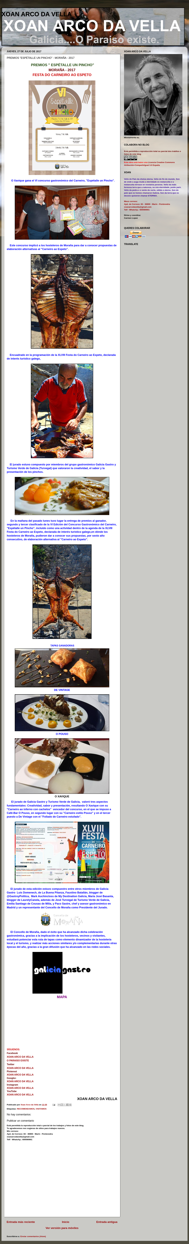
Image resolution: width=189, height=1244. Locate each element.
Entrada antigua (106, 1221)
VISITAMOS (41, 1109)
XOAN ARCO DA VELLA (36, 14)
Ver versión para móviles (62, 1228)
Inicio (65, 1221)
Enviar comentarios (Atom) (33, 1236)
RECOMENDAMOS (26, 1109)
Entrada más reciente (21, 1221)
